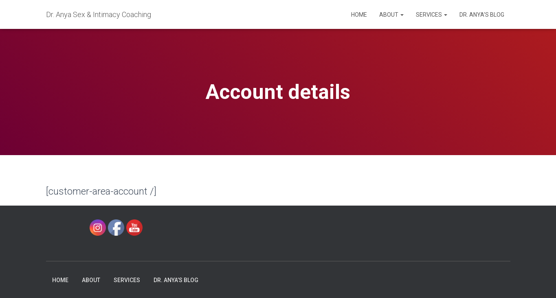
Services (431, 14)
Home (359, 14)
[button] (402, 14)
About (391, 14)
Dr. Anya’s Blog (481, 14)
